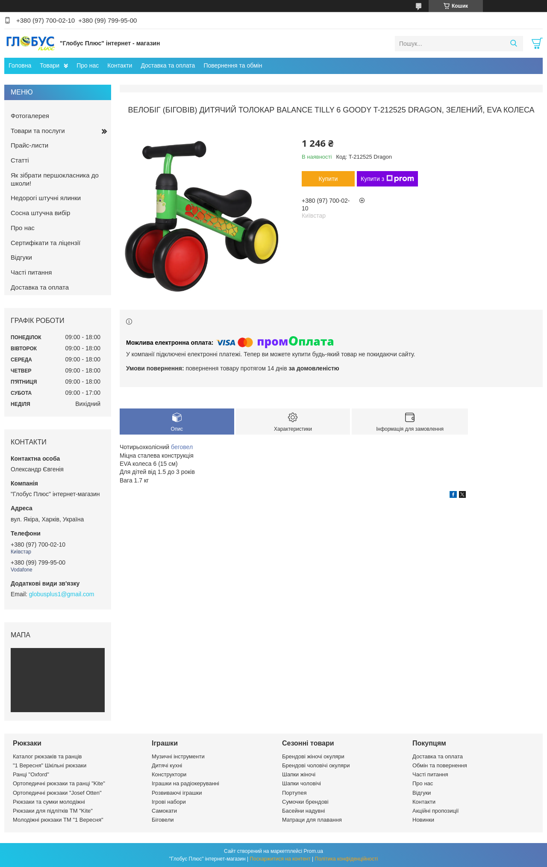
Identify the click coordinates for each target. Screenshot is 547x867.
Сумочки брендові (305, 802)
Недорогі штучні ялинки (46, 197)
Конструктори (169, 774)
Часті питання (31, 272)
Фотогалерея (30, 115)
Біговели (163, 820)
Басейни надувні (303, 811)
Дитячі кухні (167, 765)
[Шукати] (513, 43)
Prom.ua (313, 851)
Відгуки (21, 257)
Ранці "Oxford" (31, 774)
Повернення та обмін (232, 65)
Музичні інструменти (178, 756)
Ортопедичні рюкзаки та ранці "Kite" (59, 783)
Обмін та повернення (439, 765)
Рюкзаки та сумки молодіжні (49, 802)
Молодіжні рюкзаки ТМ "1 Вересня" (58, 820)
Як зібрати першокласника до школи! (55, 179)
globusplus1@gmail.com (61, 594)
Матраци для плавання (312, 820)
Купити (328, 178)
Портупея (294, 793)
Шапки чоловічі (301, 783)
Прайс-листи (29, 145)
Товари (49, 65)
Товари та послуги (38, 130)
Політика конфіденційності (346, 859)
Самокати (164, 811)
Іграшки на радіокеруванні (185, 783)
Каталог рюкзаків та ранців (47, 756)
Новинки (423, 820)
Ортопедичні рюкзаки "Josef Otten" (57, 793)
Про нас (87, 65)
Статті (20, 160)
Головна (20, 65)
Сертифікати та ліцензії (45, 242)
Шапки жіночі (298, 774)
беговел (182, 447)
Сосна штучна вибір (40, 212)
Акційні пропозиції (435, 811)
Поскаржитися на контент (280, 859)
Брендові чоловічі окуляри (316, 765)
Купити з (387, 179)
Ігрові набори (169, 802)
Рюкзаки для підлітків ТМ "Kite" (53, 811)
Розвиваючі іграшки (177, 793)
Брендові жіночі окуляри (313, 756)
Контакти (119, 65)
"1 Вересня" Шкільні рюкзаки (49, 765)
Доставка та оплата (168, 65)
